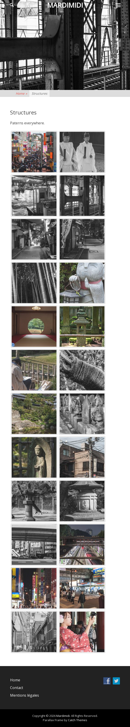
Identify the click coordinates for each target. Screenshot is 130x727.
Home (21, 93)
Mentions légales (24, 695)
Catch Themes (77, 720)
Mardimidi (65, 5)
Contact (16, 687)
